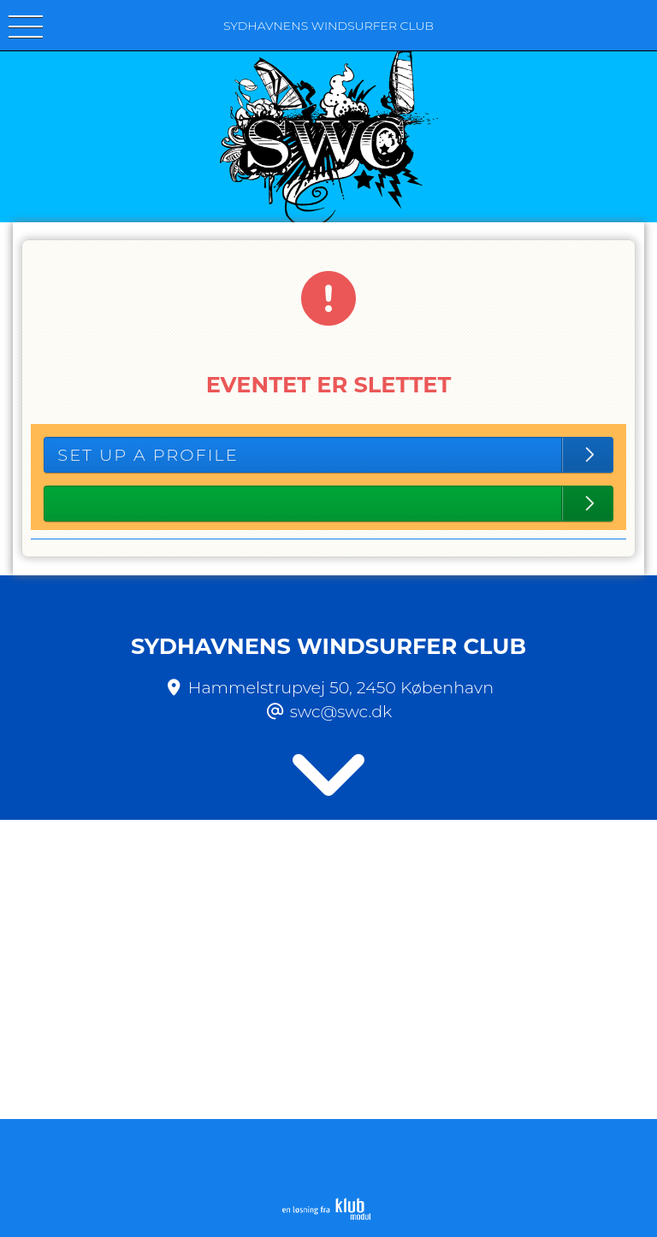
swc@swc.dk (341, 711)
